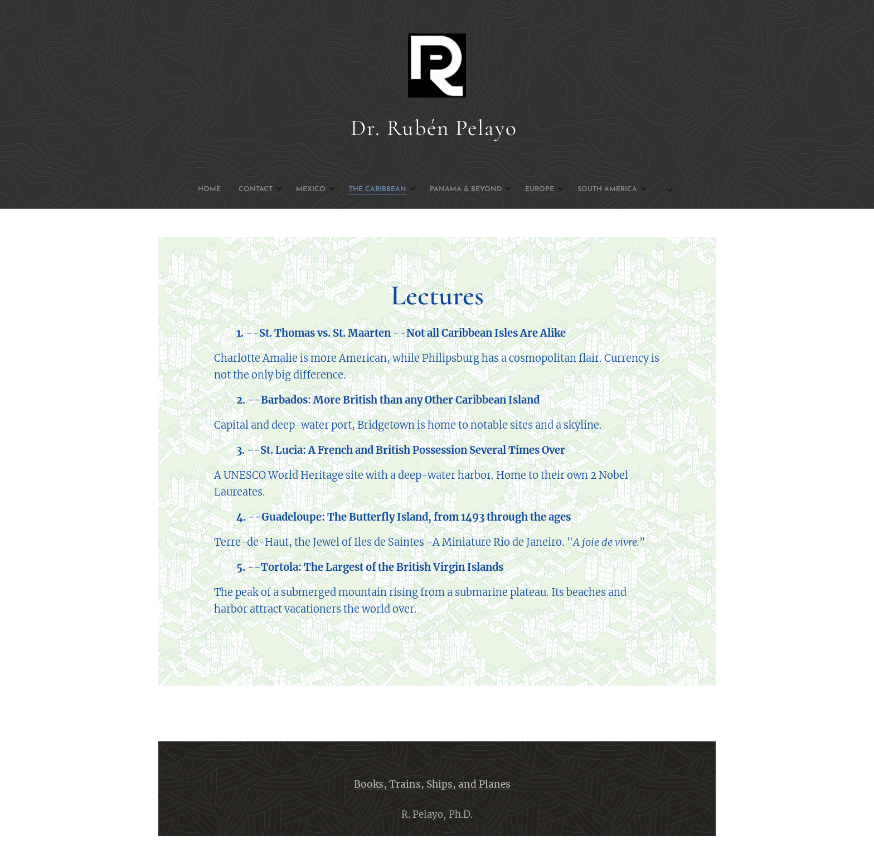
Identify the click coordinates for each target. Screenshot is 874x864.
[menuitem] (317, 189)
